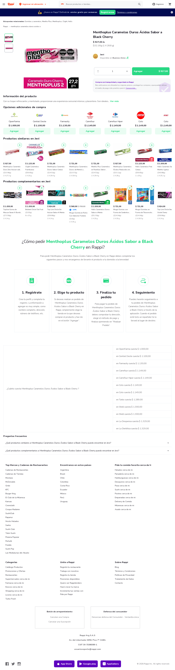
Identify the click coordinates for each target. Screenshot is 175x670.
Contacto (119, 583)
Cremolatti (9, 505)
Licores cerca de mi (13, 595)
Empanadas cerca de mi (125, 497)
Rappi (5, 26)
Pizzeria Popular (12, 537)
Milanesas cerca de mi (124, 505)
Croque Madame (12, 509)
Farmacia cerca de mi (14, 583)
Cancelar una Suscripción (60, 621)
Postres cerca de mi (123, 493)
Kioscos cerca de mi (14, 587)
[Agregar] (20, 145)
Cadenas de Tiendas (14, 474)
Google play (87, 663)
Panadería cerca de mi (124, 474)
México (63, 493)
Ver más (114, 101)
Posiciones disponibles (70, 579)
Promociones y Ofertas (15, 571)
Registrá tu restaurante (70, 567)
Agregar (14, 131)
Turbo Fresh (10, 599)
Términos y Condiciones (125, 571)
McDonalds (10, 482)
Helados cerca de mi (124, 470)
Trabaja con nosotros (69, 571)
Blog (117, 567)
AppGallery (111, 663)
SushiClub (9, 513)
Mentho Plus (47, 21)
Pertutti (8, 541)
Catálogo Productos (14, 567)
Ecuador (63, 489)
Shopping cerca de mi (14, 591)
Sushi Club (10, 529)
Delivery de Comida (123, 501)
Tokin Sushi (10, 533)
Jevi (102, 54)
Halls (70, 21)
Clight (65, 21)
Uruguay (64, 501)
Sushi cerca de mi (122, 489)
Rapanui (9, 517)
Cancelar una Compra (59, 617)
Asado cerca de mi (123, 509)
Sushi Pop (9, 549)
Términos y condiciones (127, 12)
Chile (62, 478)
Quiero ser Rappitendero (71, 583)
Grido (7, 485)
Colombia (64, 482)
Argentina (64, 470)
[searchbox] (100, 4)
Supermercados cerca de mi (17, 579)
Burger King (10, 493)
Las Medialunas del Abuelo (17, 553)
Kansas (8, 501)
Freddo (8, 545)
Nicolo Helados (12, 521)
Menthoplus (57, 21)
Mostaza (9, 478)
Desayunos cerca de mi (125, 482)
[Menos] (98, 71)
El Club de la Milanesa (15, 497)
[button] (33, 4)
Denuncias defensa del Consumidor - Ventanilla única (115, 617)
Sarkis (8, 525)
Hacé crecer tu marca (69, 587)
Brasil (62, 474)
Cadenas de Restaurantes (16, 470)
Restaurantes (11, 575)
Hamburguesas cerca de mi (126, 478)
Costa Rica (64, 485)
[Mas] (127, 71)
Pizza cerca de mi (122, 485)
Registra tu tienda (68, 575)
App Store (64, 663)
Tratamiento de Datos (124, 579)
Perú (62, 497)
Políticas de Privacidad (124, 575)
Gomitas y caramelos (33, 21)
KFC (7, 489)
